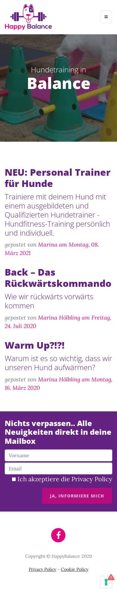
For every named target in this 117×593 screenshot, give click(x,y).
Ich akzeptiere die (62, 479)
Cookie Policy (74, 569)
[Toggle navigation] (106, 17)
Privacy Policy (91, 479)
